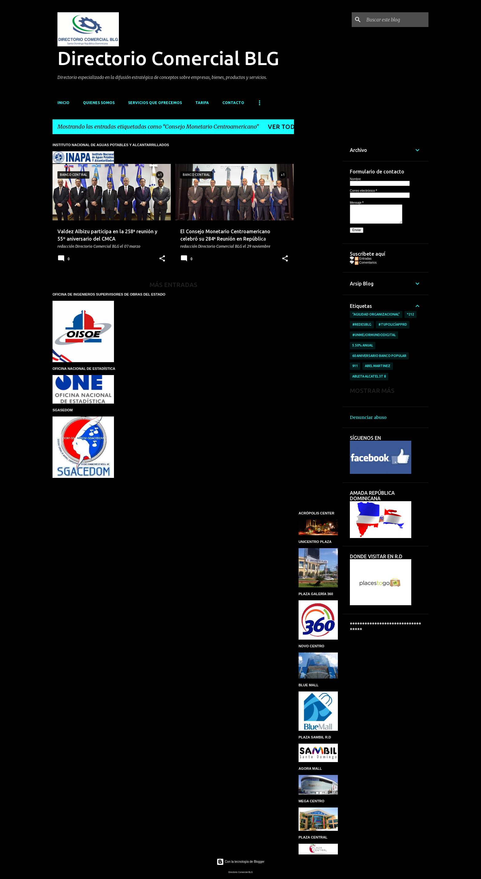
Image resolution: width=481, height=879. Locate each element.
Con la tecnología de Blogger (240, 861)
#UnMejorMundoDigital (374, 335)
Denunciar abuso (368, 417)
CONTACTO (233, 103)
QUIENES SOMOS (99, 103)
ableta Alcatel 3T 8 (369, 376)
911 (355, 366)
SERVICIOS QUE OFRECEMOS (155, 103)
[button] (162, 259)
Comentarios (366, 262)
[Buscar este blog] (396, 19)
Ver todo (284, 126)
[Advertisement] (318, 231)
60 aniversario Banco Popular (379, 356)
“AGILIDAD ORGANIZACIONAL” (376, 314)
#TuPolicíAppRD (392, 324)
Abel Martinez (377, 366)
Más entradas (173, 284)
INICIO (63, 103)
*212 (410, 314)
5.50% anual (362, 345)
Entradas (363, 258)
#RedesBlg (361, 324)
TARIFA (202, 103)
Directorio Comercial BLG (168, 58)
